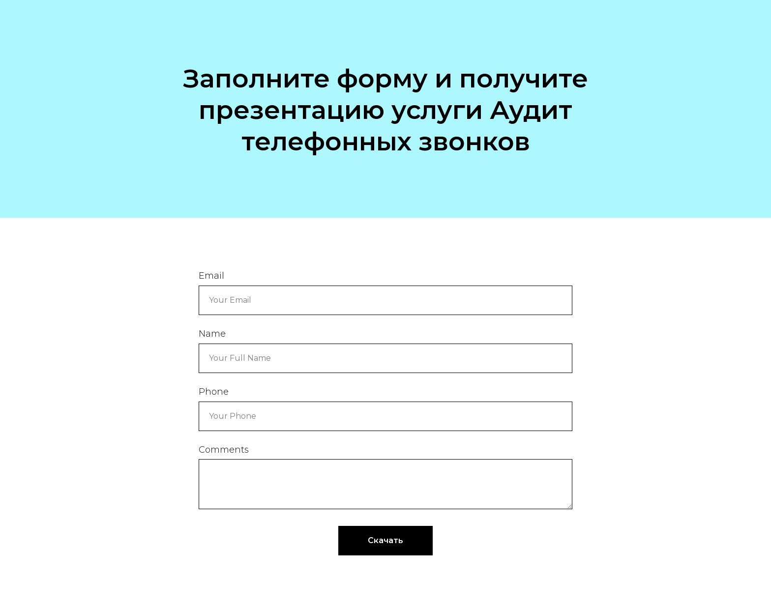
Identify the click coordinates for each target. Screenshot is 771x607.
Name (212, 333)
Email (211, 275)
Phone (214, 391)
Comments (224, 449)
